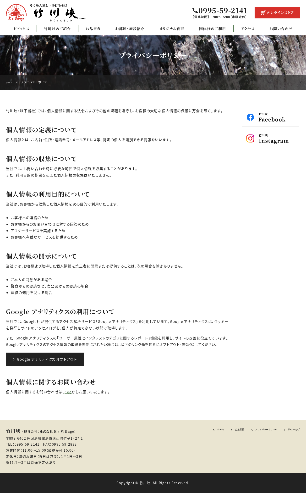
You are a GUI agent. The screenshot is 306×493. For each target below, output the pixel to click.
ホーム (194, 430)
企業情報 (218, 430)
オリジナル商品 (172, 28)
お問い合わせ (281, 28)
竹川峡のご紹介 (57, 28)
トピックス (21, 28)
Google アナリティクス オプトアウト (45, 359)
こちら (70, 391)
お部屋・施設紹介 (130, 28)
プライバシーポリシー (253, 430)
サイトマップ (290, 430)
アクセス (248, 28)
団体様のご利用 (212, 28)
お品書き (93, 28)
